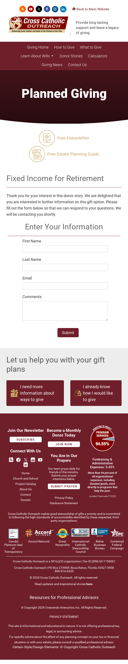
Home (25, 477)
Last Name (31, 259)
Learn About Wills (37, 56)
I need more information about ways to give (32, 397)
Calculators (97, 56)
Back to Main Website (90, 9)
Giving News (51, 64)
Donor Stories (71, 56)
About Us (25, 493)
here (89, 588)
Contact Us (77, 64)
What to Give (90, 47)
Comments (31, 296)
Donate (25, 504)
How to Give (64, 47)
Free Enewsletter (64, 138)
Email (27, 278)
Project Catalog (25, 488)
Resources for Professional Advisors (64, 601)
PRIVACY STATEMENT (64, 621)
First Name (31, 241)
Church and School (25, 482)
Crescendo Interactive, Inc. (62, 611)
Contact (25, 499)
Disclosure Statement (64, 507)
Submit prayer (64, 490)
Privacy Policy (64, 502)
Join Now (64, 448)
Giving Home (38, 47)
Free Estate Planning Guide (64, 154)
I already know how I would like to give (94, 397)
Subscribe (25, 444)
